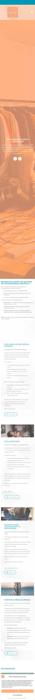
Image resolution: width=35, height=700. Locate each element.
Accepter (17, 691)
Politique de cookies (12, 698)
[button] (32, 12)
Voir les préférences (17, 695)
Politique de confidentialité (21, 698)
